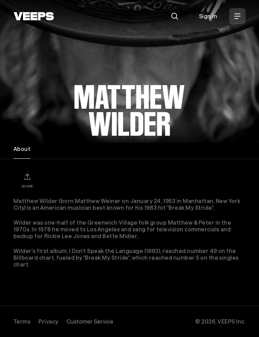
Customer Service (89, 321)
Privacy (48, 321)
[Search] (175, 16)
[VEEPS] (33, 16)
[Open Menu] (237, 16)
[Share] (27, 180)
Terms (21, 321)
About (21, 149)
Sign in (208, 16)
